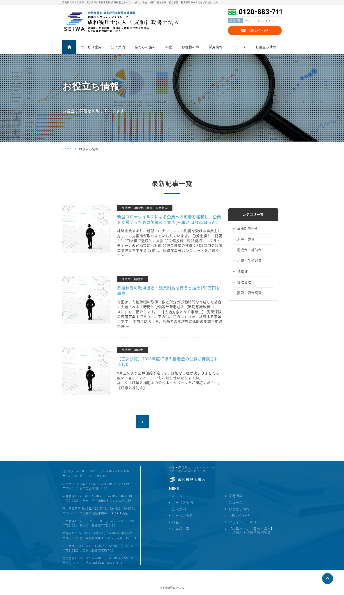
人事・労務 (246, 239)
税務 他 (243, 271)
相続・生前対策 (249, 260)
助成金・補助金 (249, 249)
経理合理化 (246, 282)
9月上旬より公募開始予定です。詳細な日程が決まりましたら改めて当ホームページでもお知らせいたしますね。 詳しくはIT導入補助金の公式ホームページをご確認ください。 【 (169, 380)
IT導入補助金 (132, 387)
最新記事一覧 (247, 228)
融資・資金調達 (249, 292)
